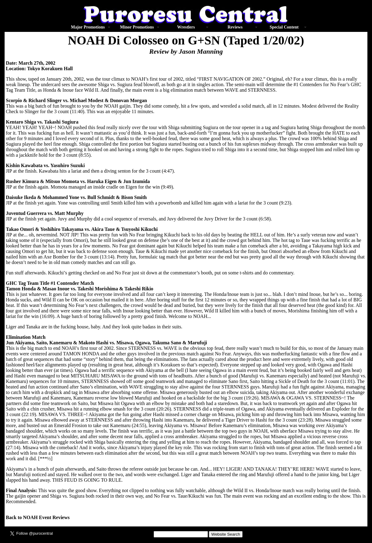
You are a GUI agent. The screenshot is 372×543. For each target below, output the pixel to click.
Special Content (284, 27)
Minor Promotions (137, 27)
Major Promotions (88, 27)
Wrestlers (186, 27)
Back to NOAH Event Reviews (38, 517)
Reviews (235, 27)
